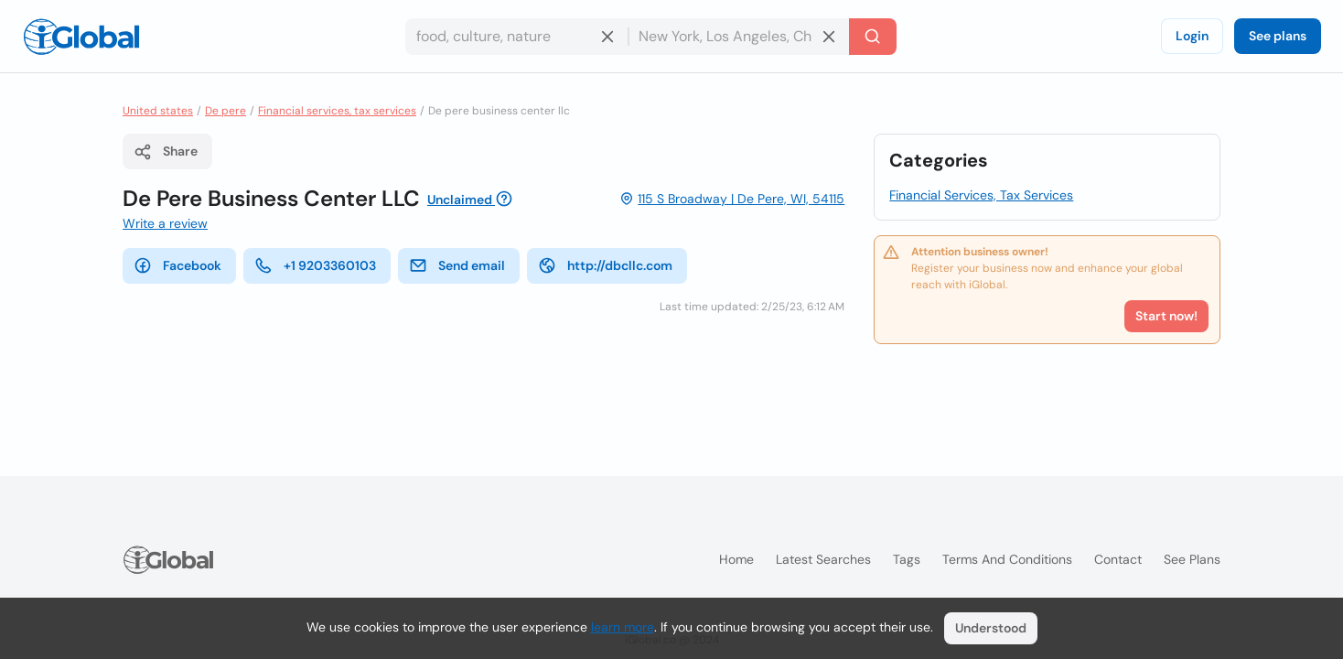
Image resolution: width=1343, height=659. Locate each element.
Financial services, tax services (337, 110)
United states (158, 110)
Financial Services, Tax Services (981, 195)
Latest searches (823, 559)
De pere (225, 110)
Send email (457, 265)
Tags (906, 559)
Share (166, 152)
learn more (622, 627)
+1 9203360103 (315, 265)
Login (1192, 35)
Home (736, 559)
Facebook (177, 265)
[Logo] (81, 36)
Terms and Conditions (1007, 559)
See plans (1277, 35)
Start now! (1166, 316)
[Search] (873, 36)
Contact (1118, 559)
